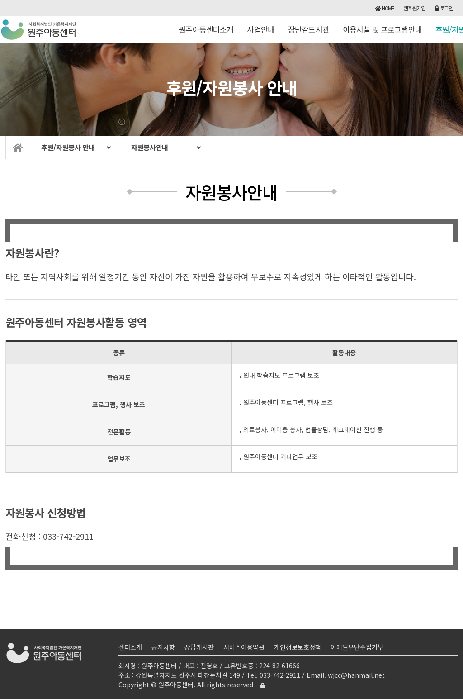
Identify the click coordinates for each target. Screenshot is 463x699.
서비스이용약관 (244, 646)
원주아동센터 (39, 29)
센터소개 (130, 646)
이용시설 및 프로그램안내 (382, 33)
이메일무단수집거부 (357, 646)
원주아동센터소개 (206, 33)
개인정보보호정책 (297, 646)
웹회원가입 (414, 8)
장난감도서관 (308, 33)
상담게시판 (199, 646)
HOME (384, 8)
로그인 (444, 8)
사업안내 (260, 33)
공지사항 (163, 646)
